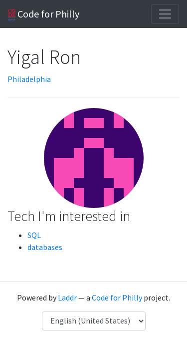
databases (44, 247)
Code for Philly (43, 15)
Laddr (67, 297)
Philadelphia (29, 79)
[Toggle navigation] (165, 14)
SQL (34, 235)
